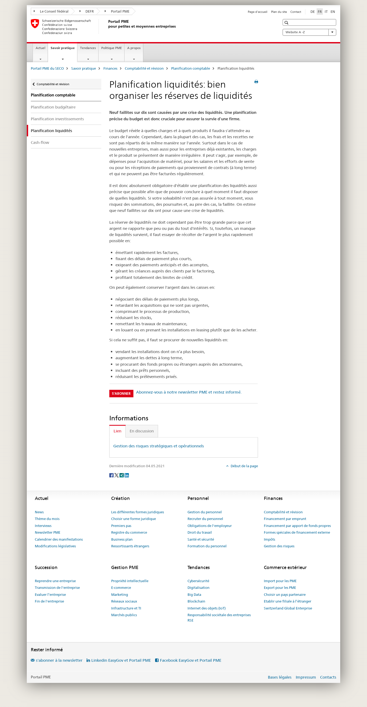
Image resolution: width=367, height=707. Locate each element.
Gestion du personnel (205, 512)
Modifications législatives (55, 546)
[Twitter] (116, 475)
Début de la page (244, 466)
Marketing (119, 594)
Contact (295, 12)
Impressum (306, 677)
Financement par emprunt (285, 519)
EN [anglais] (333, 11)
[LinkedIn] (127, 475)
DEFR (87, 11)
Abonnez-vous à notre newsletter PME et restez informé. (189, 392)
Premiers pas (121, 525)
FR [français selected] (320, 11)
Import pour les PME (280, 581)
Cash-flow (40, 142)
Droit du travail (200, 532)
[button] (287, 22)
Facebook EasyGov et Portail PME (190, 660)
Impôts (269, 539)
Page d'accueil (257, 12)
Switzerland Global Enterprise (288, 608)
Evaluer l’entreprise (50, 594)
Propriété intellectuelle (129, 581)
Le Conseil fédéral (51, 11)
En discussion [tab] (142, 430)
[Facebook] (111, 475)
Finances (110, 68)
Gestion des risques (279, 546)
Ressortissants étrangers (130, 546)
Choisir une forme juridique (133, 519)
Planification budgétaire (53, 107)
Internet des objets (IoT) (207, 608)
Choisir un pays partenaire (285, 594)
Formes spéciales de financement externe (297, 532)
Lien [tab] (117, 430)
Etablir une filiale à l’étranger (287, 601)
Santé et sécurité (201, 539)
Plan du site (279, 12)
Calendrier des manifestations (59, 539)
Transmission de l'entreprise (57, 587)
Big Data (194, 594)
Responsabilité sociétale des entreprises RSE (219, 617)
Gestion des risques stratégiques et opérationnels (158, 445)
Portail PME (117, 11)
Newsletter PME (47, 532)
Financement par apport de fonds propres (297, 525)
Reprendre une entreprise (55, 581)
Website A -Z (309, 32)
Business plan (122, 539)
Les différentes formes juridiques (137, 512)
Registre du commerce (129, 532)
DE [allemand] (312, 11)
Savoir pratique (64, 50)
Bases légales (279, 677)
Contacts (328, 677)
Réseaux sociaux (124, 601)
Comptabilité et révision (144, 68)
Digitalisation (198, 587)
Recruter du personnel (205, 519)
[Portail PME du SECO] (107, 26)
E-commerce (121, 587)
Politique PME (111, 48)
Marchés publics (124, 615)
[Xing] (122, 475)
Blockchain (196, 601)
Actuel (40, 48)
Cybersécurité (198, 581)
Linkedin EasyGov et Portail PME (121, 660)
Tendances (88, 48)
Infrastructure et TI (126, 608)
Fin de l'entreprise (49, 601)
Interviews (43, 525)
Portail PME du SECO (47, 68)
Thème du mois (47, 519)
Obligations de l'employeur (210, 525)
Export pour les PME (280, 587)
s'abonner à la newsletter (59, 660)
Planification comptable (190, 68)
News (39, 512)
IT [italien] (326, 11)
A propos (134, 48)
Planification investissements (57, 118)
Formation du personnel (207, 546)
